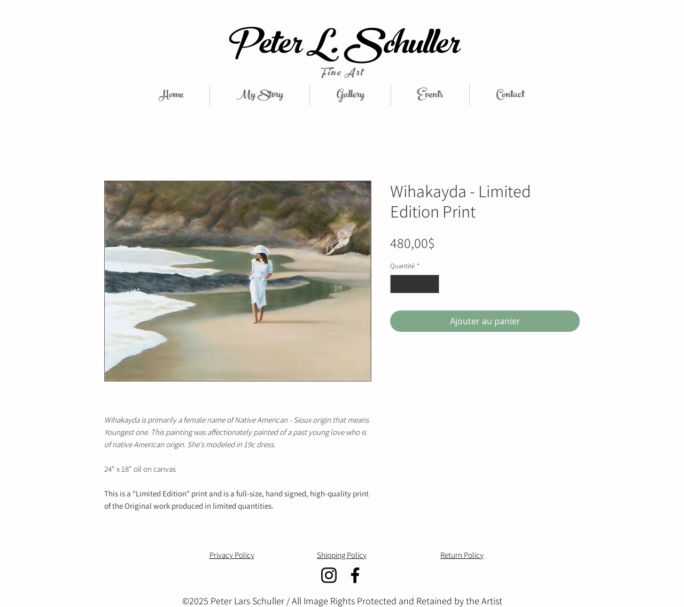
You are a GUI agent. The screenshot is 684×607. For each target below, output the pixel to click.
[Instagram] (328, 575)
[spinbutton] (415, 284)
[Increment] (431, 284)
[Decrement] (398, 284)
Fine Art (341, 73)
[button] (350, 95)
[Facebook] (355, 575)
